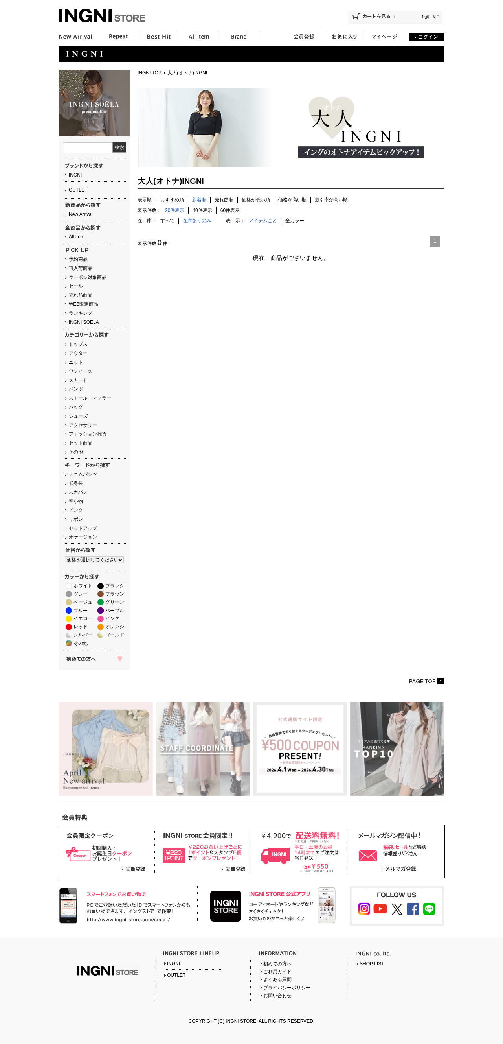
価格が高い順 (292, 200)
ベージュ (82, 602)
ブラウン (114, 594)
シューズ (78, 416)
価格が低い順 (256, 200)
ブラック (114, 585)
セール (76, 286)
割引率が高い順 (331, 200)
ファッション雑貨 (87, 434)
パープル (114, 610)
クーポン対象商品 (87, 277)
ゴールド (114, 635)
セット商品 (80, 443)
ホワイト (82, 585)
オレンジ (114, 626)
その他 (76, 452)
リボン (76, 519)
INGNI (75, 175)
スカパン (78, 492)
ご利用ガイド (277, 971)
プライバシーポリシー (286, 988)
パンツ (76, 389)
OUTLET (78, 190)
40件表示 (202, 210)
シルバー (82, 635)
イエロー (82, 618)
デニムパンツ (83, 474)
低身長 (76, 483)
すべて (167, 220)
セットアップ (83, 528)
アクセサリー (83, 425)
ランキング (80, 313)
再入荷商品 (80, 268)
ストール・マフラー (90, 398)
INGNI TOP (150, 73)
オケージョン (83, 537)
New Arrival (81, 214)
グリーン (114, 602)
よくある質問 (277, 979)
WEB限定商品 (83, 304)
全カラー (294, 220)
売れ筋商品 (80, 295)
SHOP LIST (372, 964)
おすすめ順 (172, 200)
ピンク (76, 510)
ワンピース (80, 371)
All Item (76, 237)
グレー (80, 594)
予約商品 (78, 259)
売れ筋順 (224, 200)
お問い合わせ (277, 995)
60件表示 (230, 210)
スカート (78, 380)
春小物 (76, 501)
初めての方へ (277, 964)
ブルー (80, 610)
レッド (80, 626)
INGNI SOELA (84, 322)
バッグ (76, 407)
